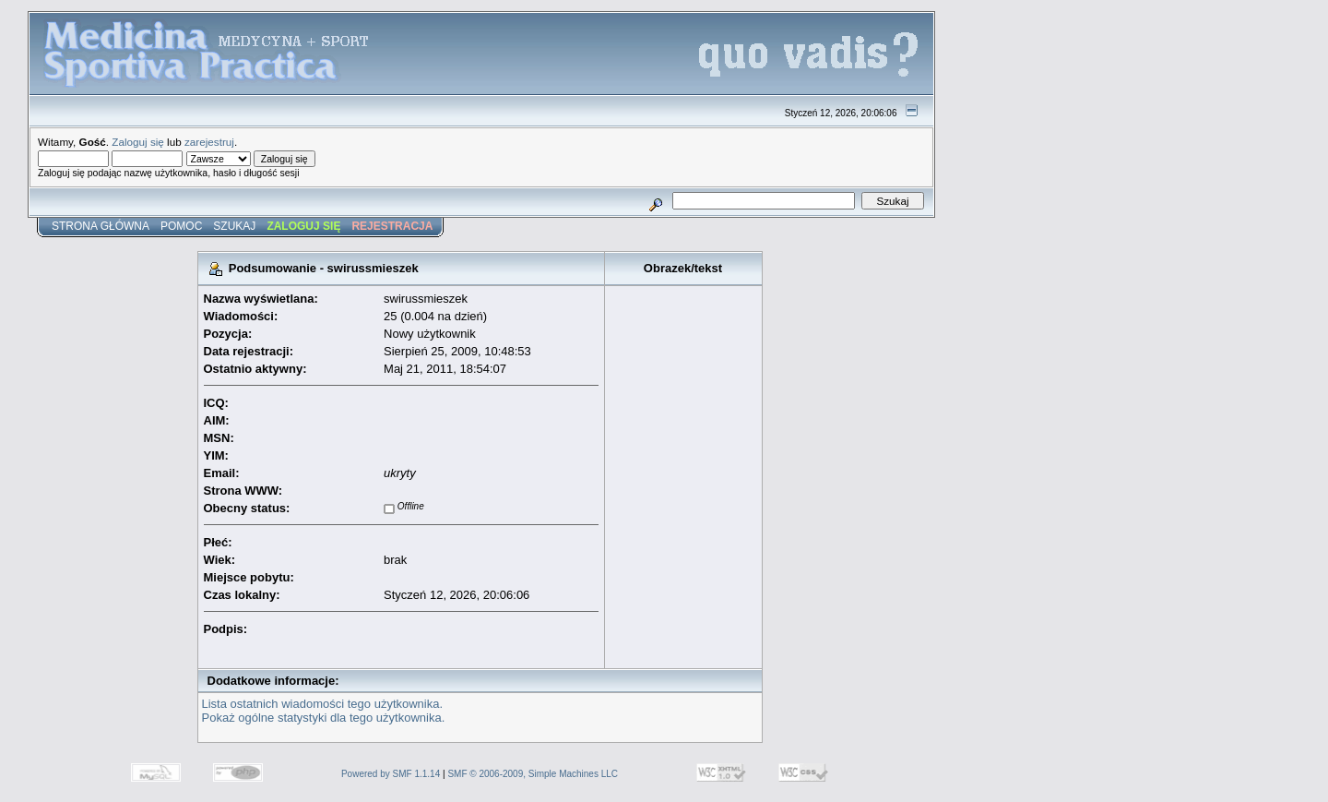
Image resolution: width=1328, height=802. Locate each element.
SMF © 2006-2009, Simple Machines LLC (532, 774)
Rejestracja (392, 226)
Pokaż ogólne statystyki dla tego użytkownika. (323, 717)
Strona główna (100, 226)
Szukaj (234, 226)
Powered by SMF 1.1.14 (390, 774)
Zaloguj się (138, 142)
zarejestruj (209, 142)
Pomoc (181, 226)
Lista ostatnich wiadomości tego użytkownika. (323, 704)
